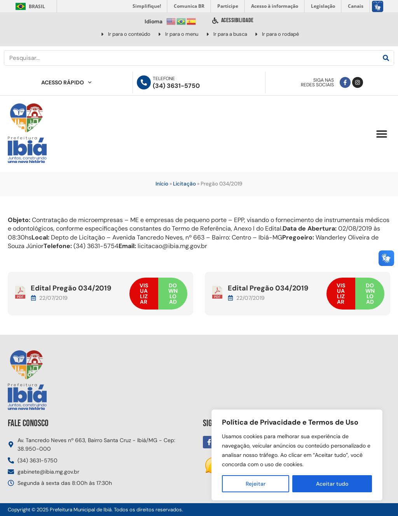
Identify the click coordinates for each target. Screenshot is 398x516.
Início (161, 183)
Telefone (164, 78)
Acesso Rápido (66, 82)
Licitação (184, 183)
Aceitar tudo (332, 483)
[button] (381, 134)
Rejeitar (255, 483)
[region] (296, 454)
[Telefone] (144, 82)
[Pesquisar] (386, 58)
